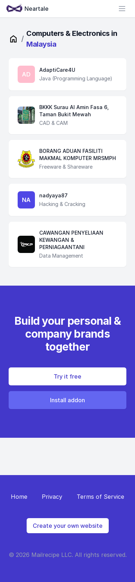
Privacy (52, 496)
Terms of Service (100, 496)
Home (19, 496)
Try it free (67, 376)
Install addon (67, 400)
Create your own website (68, 525)
